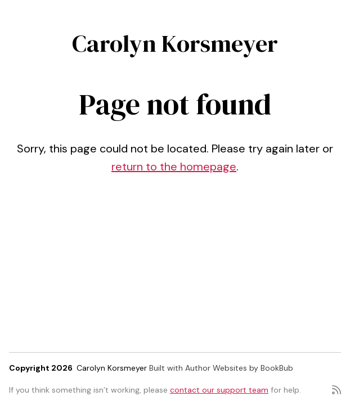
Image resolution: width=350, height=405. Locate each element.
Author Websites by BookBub (239, 368)
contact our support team (219, 390)
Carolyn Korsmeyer (175, 43)
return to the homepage (173, 166)
